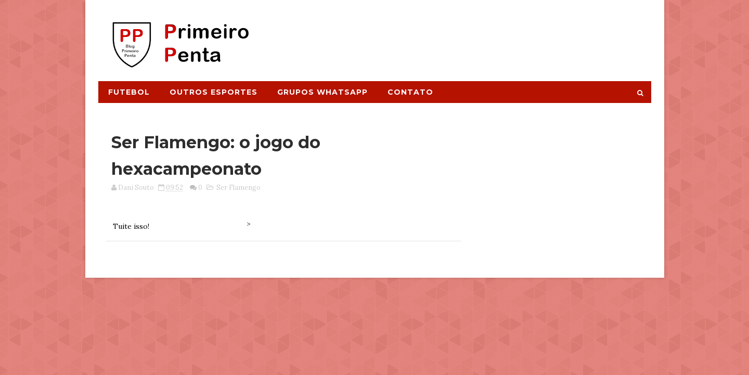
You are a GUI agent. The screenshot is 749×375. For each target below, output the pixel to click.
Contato (410, 92)
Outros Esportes (213, 92)
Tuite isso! (131, 226)
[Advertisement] (461, 34)
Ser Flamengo (238, 187)
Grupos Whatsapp (322, 92)
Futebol (129, 92)
